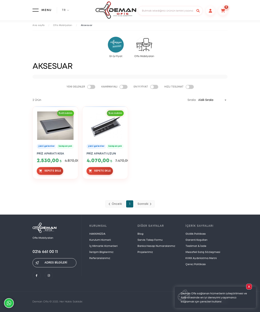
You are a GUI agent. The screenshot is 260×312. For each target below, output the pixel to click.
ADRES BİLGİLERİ (51, 262)
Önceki (115, 204)
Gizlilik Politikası (195, 234)
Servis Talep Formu (150, 240)
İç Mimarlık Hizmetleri (103, 246)
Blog (140, 234)
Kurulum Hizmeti (100, 240)
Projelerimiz (145, 252)
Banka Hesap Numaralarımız (156, 246)
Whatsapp (9, 303)
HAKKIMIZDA (97, 234)
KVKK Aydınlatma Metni (201, 258)
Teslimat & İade (195, 246)
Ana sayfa (38, 25)
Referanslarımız (99, 258)
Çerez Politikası (195, 264)
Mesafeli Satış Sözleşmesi (202, 252)
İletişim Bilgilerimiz (101, 252)
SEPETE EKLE (50, 171)
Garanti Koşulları (196, 240)
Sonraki (144, 204)
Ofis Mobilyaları (62, 25)
